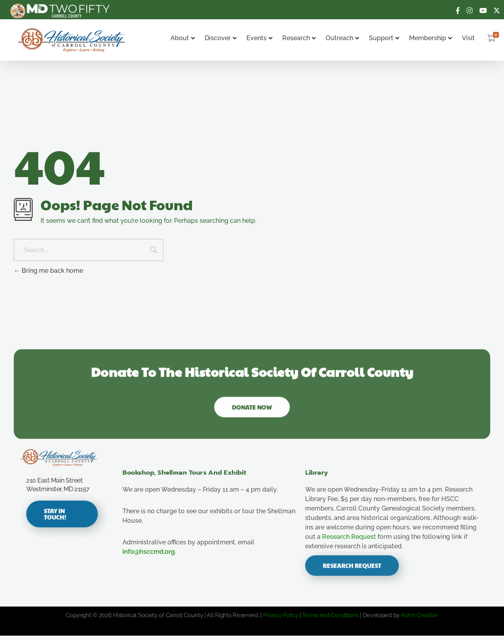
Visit (468, 38)
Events (259, 38)
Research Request (357, 541)
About (182, 38)
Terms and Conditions (330, 619)
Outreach (342, 38)
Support (384, 38)
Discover (221, 38)
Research (299, 38)
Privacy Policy (280, 619)
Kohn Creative (419, 619)
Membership (430, 38)
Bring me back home (48, 270)
